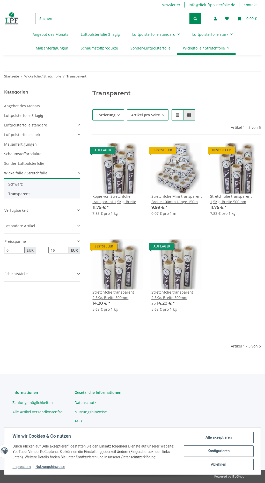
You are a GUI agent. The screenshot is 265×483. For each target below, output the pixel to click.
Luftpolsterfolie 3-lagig (23, 115)
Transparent (19, 193)
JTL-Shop (238, 476)
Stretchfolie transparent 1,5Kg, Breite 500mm (231, 199)
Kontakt (250, 4)
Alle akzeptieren (218, 438)
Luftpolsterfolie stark (22, 134)
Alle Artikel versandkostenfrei (37, 411)
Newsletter (170, 4)
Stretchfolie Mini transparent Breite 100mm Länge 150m (176, 199)
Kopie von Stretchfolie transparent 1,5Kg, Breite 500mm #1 (114, 199)
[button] (215, 18)
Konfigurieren (218, 451)
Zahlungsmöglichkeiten (32, 402)
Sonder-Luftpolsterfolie (24, 163)
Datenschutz (85, 402)
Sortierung (106, 114)
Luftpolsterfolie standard (25, 125)
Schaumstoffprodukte (22, 153)
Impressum (22, 467)
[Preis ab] (14, 250)
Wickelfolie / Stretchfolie (25, 173)
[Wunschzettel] (227, 18)
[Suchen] (112, 18)
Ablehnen (218, 465)
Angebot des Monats (22, 105)
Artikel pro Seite (145, 114)
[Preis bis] (58, 250)
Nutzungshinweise (91, 411)
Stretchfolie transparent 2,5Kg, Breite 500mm (113, 295)
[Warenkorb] (247, 18)
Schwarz (15, 184)
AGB (78, 420)
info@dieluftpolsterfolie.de (212, 4)
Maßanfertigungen (20, 144)
